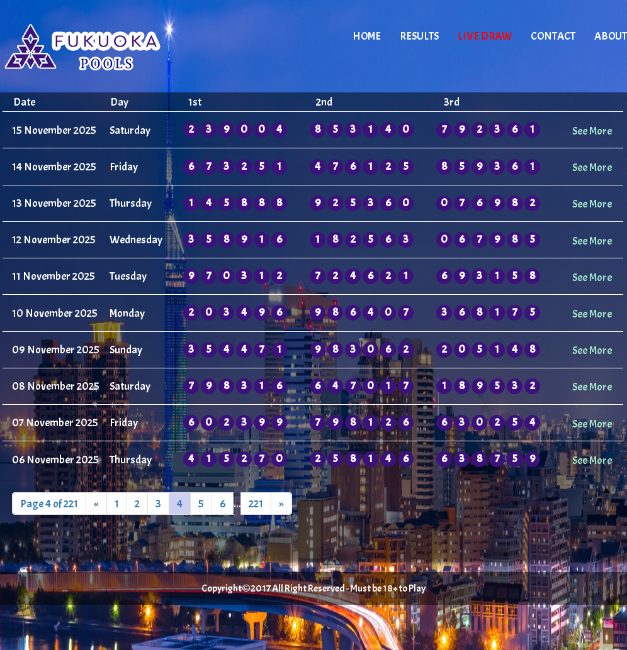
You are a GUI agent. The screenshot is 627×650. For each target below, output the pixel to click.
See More (592, 131)
